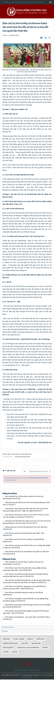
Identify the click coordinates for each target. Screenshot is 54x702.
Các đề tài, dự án (8, 650)
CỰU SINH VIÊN (36, 666)
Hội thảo (5, 654)
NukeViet (43, 697)
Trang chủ (17, 692)
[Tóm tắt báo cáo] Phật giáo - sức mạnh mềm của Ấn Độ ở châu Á (27, 639)
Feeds (31, 692)
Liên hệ (37, 692)
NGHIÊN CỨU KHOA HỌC (10, 666)
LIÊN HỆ (14, 674)
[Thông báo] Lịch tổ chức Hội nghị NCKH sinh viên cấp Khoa (26, 549)
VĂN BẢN (45, 670)
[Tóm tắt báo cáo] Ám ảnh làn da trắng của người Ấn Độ (24, 562)
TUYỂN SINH (40, 662)
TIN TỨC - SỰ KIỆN (18, 662)
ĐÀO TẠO (30, 662)
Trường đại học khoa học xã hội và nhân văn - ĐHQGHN (23, 2)
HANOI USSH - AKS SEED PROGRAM (28, 670)
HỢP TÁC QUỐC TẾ (8, 670)
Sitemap (25, 692)
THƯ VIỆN (6, 674)
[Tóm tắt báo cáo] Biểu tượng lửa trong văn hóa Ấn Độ (24, 615)
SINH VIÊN (24, 666)
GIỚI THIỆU (6, 662)
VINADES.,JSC (27, 700)
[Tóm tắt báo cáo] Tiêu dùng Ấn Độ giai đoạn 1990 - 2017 (24, 556)
